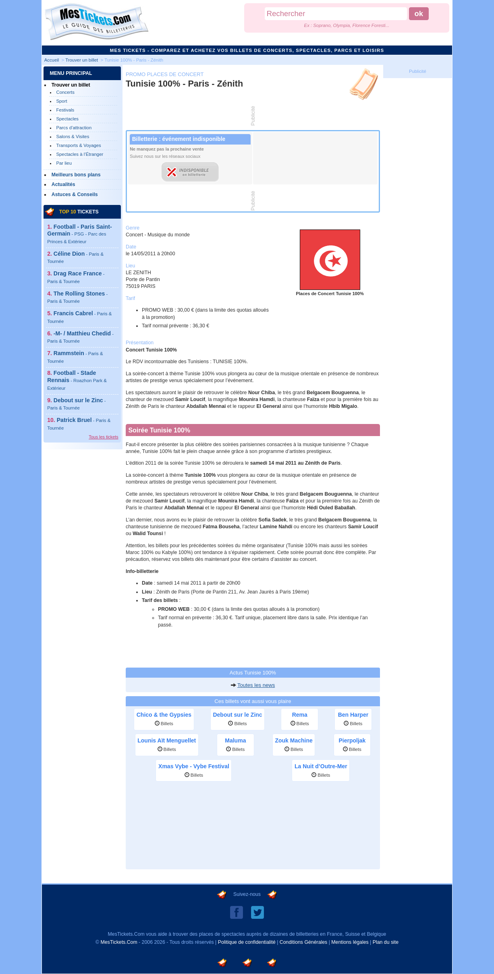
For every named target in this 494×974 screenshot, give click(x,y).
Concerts (65, 92)
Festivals (65, 110)
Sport (61, 101)
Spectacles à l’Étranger (79, 154)
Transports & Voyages (78, 145)
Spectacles (67, 118)
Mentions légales (349, 942)
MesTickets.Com (118, 942)
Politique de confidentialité (247, 942)
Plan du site (386, 942)
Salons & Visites (72, 136)
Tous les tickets (103, 436)
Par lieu (64, 163)
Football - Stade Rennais (77, 380)
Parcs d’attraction (73, 127)
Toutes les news (256, 685)
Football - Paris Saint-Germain (79, 233)
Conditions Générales (303, 942)
